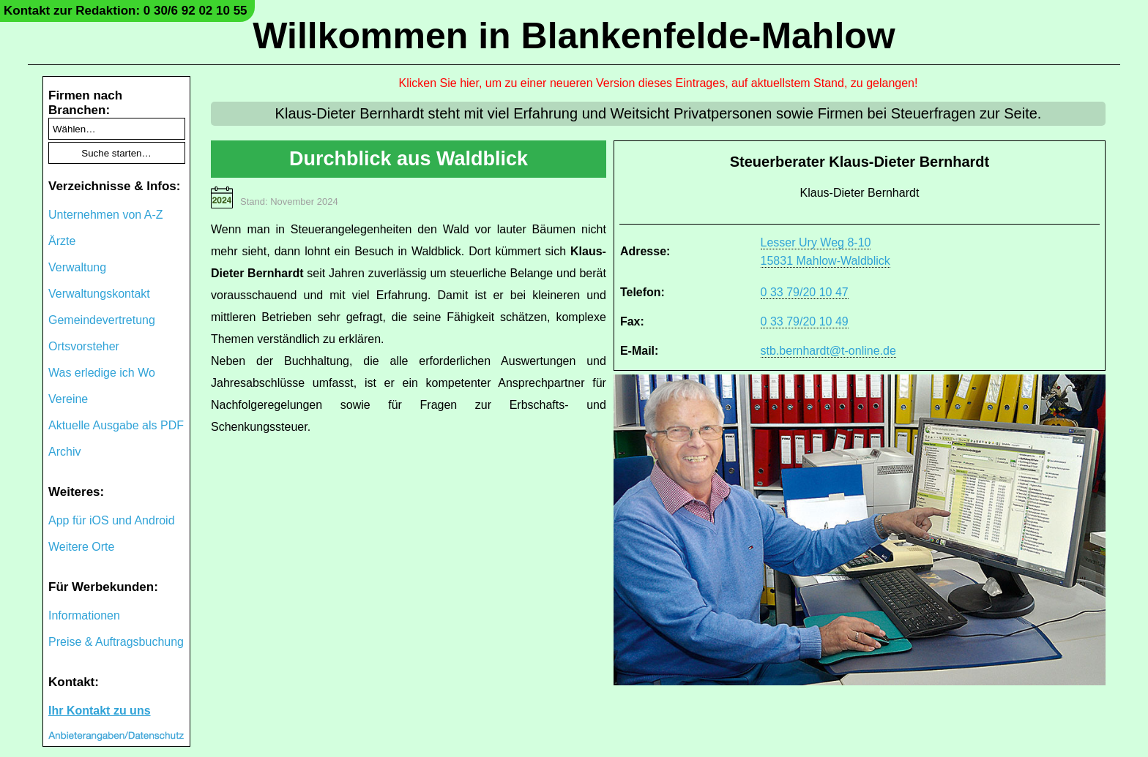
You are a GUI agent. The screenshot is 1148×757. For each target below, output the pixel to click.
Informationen (84, 615)
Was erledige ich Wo (101, 372)
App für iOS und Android (111, 520)
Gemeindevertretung (101, 320)
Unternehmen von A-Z (105, 214)
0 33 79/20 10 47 (805, 292)
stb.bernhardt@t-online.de (828, 350)
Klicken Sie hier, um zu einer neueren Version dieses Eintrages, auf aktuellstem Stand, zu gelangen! (658, 83)
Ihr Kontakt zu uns (99, 710)
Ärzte (61, 241)
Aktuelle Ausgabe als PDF (116, 425)
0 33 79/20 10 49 (805, 321)
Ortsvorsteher (83, 346)
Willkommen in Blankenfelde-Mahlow (574, 35)
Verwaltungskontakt (99, 293)
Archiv (64, 451)
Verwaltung (77, 267)
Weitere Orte (81, 547)
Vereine (68, 399)
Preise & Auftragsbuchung (116, 642)
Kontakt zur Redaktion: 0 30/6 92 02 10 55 (125, 11)
